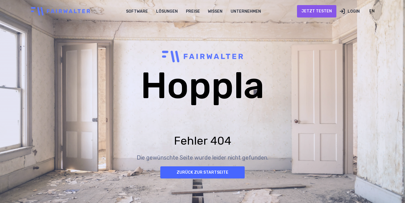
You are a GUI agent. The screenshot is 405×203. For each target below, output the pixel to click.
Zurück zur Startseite (202, 172)
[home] (59, 11)
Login (354, 11)
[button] (137, 11)
